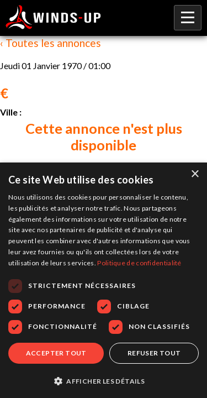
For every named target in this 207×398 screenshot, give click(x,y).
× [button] (194, 174)
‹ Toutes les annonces (50, 42)
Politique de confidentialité (139, 263)
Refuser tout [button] (154, 353)
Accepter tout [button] (56, 353)
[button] (103, 380)
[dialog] (103, 280)
